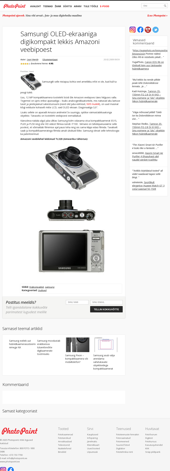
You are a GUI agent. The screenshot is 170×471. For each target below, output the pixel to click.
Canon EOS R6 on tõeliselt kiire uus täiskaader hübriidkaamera (148, 65)
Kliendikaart (93, 444)
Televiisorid (64, 444)
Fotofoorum (151, 434)
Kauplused (92, 434)
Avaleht (35, 6)
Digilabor (120, 448)
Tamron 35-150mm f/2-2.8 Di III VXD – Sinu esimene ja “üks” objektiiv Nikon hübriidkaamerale (148, 96)
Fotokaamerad (65, 434)
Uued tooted (93, 448)
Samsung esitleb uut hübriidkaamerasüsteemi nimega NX (21, 344)
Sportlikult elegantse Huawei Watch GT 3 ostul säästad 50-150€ (148, 185)
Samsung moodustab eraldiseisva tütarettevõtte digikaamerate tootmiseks (48, 347)
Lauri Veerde (32, 59)
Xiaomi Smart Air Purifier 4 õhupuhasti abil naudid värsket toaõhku (147, 156)
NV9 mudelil (92, 104)
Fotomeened (122, 441)
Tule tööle (91, 6)
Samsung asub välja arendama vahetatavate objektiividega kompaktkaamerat (104, 362)
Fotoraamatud (123, 437)
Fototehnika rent (124, 451)
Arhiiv (78, 6)
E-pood (104, 6)
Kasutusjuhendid (154, 444)
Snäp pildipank (152, 451)
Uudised (42, 290)
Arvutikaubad (65, 441)
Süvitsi (67, 6)
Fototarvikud (64, 437)
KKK (147, 448)
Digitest (149, 437)
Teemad (48, 6)
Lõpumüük (92, 451)
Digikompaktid (36, 286)
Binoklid (62, 451)
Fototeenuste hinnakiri (127, 434)
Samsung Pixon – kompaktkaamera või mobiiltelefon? (76, 359)
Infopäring (92, 437)
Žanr (58, 6)
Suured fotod (123, 444)
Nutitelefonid (64, 448)
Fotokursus (151, 441)
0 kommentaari (50, 59)
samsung (49, 286)
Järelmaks (92, 441)
